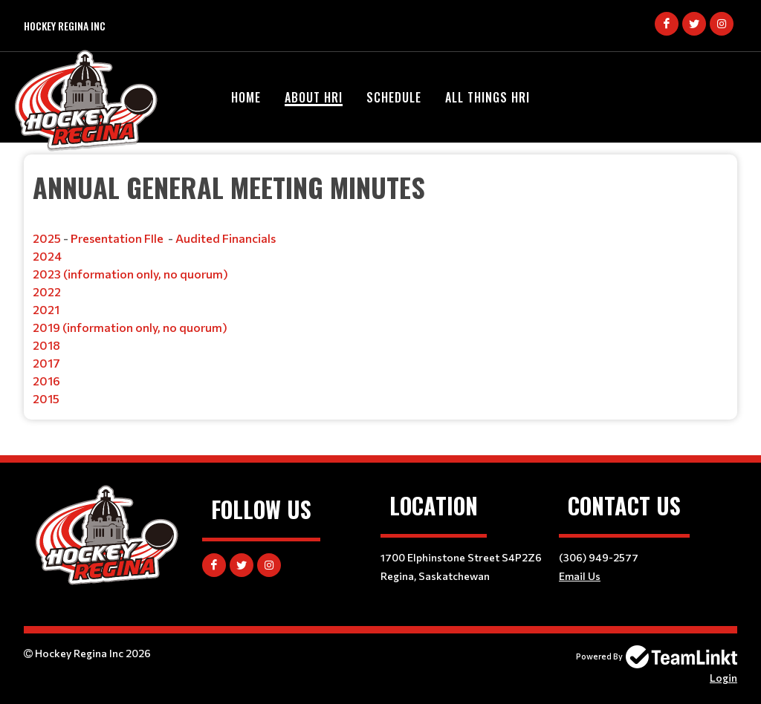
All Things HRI (487, 97)
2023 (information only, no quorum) (130, 274)
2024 (47, 256)
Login (723, 677)
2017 (46, 363)
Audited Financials (225, 238)
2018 (46, 345)
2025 (47, 238)
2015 (46, 398)
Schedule (393, 97)
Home (246, 97)
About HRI (314, 97)
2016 (46, 381)
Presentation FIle (117, 238)
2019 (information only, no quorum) (130, 327)
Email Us (579, 576)
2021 (46, 309)
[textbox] (380, 287)
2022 (47, 291)
